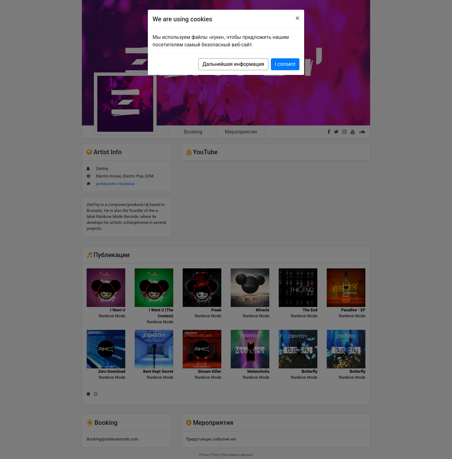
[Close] (297, 18)
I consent (285, 64)
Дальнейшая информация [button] (233, 64)
